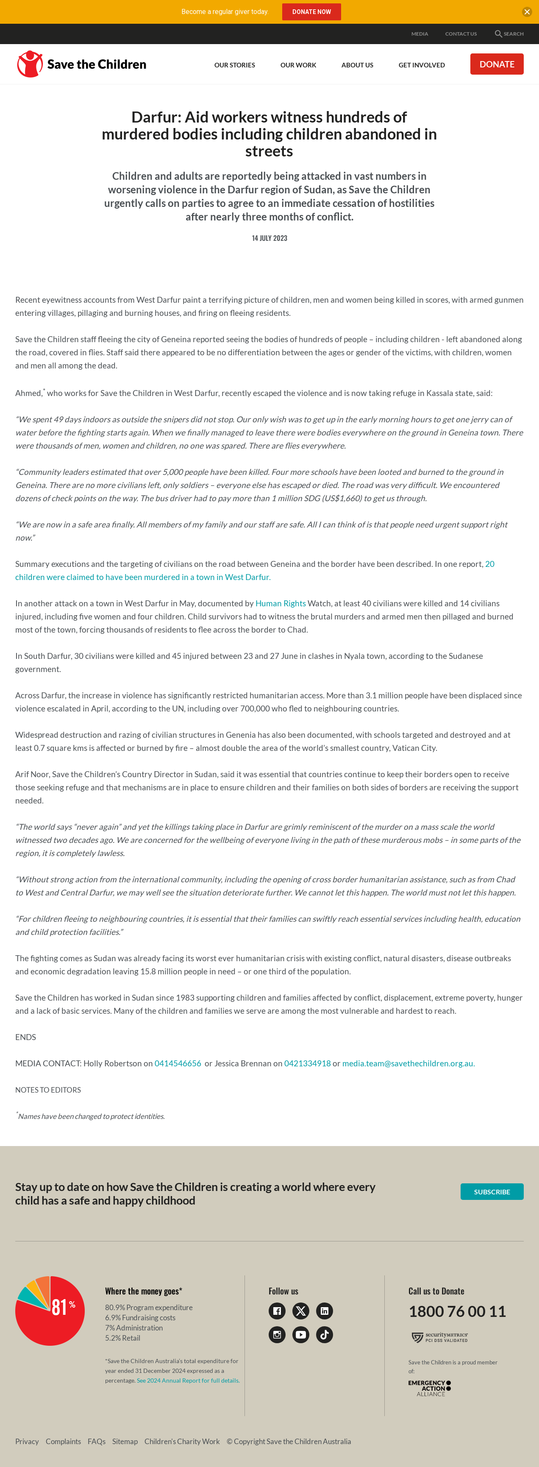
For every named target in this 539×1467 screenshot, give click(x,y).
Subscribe (492, 1192)
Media (419, 34)
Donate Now (311, 11)
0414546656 (178, 1063)
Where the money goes (142, 1290)
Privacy (27, 1441)
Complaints (63, 1441)
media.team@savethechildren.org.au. (408, 1063)
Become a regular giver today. (225, 12)
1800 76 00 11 (457, 1311)
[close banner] (527, 13)
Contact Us (461, 34)
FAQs (97, 1441)
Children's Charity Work (182, 1441)
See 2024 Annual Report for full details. (188, 1380)
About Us (357, 65)
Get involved (422, 65)
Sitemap (125, 1441)
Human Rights (281, 603)
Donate (497, 64)
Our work (298, 65)
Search (509, 34)
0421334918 (307, 1063)
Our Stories (234, 65)
